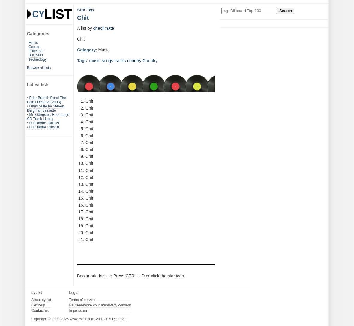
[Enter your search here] (249, 11)
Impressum (78, 311)
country (134, 60)
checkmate (103, 28)
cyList (81, 10)
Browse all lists (39, 68)
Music (33, 43)
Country (150, 60)
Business (35, 55)
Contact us (40, 311)
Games (34, 47)
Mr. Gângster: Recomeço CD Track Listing (48, 117)
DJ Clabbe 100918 (44, 127)
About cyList (41, 300)
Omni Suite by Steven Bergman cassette (45, 108)
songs (107, 60)
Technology (37, 59)
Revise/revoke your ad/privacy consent (100, 305)
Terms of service (82, 300)
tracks (120, 60)
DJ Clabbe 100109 (44, 123)
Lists (91, 10)
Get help (38, 305)
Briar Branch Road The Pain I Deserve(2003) (46, 100)
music (95, 60)
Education (36, 51)
